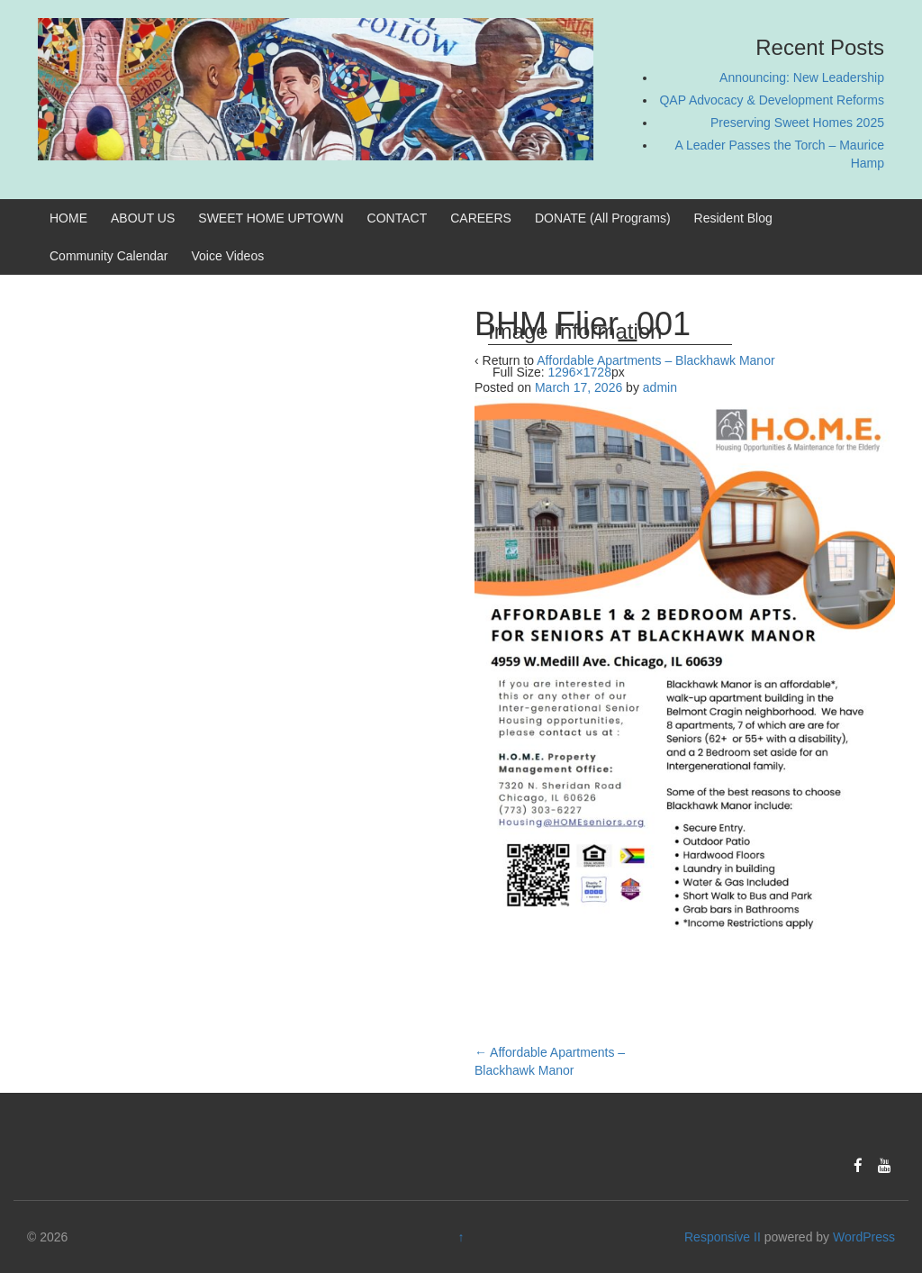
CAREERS (480, 218)
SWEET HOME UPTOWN (270, 218)
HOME (68, 218)
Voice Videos (228, 256)
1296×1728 (578, 372)
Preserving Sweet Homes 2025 (797, 122)
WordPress (864, 1237)
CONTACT (397, 218)
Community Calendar (109, 256)
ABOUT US (143, 218)
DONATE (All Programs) (603, 218)
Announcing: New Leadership (801, 77)
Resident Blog (733, 218)
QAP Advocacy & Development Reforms (771, 100)
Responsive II (722, 1237)
